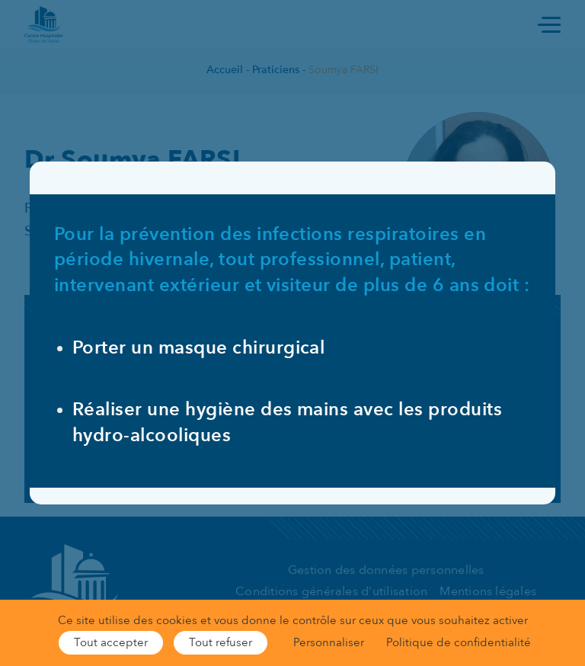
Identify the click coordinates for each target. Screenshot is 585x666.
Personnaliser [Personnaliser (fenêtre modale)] (328, 642)
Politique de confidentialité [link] (458, 642)
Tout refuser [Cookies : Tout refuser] (220, 642)
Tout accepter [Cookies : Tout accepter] (111, 642)
